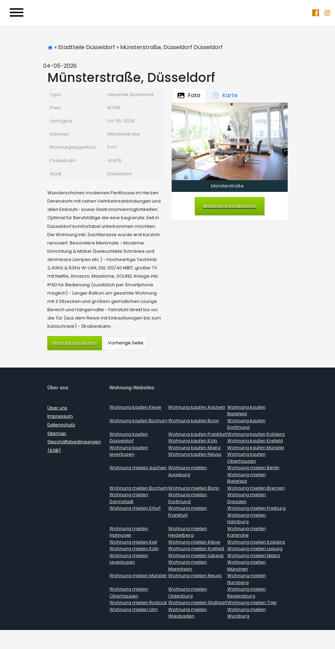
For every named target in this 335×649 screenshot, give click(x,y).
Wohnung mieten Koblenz (256, 542)
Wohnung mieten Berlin (253, 467)
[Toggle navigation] (16, 12)
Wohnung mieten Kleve (194, 542)
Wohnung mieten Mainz (253, 555)
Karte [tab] (225, 95)
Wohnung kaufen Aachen (196, 407)
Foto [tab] (189, 95)
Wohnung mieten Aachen (138, 467)
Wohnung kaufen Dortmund (246, 424)
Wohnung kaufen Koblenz (256, 434)
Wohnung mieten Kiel (133, 542)
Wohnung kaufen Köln (192, 440)
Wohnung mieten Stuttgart (197, 602)
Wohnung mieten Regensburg (246, 592)
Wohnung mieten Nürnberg (246, 579)
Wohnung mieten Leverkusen (128, 559)
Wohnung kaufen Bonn (193, 420)
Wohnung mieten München (246, 565)
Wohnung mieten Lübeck (196, 555)
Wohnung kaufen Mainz (194, 447)
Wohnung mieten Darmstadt (128, 498)
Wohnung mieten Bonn (193, 488)
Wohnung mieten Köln (134, 548)
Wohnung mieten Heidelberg (187, 532)
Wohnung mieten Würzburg (246, 613)
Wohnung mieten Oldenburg (187, 592)
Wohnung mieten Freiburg (256, 508)
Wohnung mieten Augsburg (187, 471)
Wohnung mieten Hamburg (246, 518)
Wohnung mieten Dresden (246, 498)
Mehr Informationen (74, 343)
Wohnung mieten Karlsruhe (246, 532)
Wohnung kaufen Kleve (135, 407)
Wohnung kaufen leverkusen (128, 451)
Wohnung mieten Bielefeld (246, 478)
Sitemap (56, 433)
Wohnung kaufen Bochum (138, 420)
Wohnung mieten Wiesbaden (187, 613)
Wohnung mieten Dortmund (187, 498)
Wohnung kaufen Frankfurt (197, 434)
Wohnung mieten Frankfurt (187, 511)
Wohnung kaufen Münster (256, 447)
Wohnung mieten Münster (138, 575)
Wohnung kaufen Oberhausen (246, 457)
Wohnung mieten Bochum (138, 488)
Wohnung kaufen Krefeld (255, 440)
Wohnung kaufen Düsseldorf (128, 437)
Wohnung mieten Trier (252, 602)
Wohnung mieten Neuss (195, 575)
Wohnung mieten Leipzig (255, 548)
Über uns (57, 408)
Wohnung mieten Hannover (128, 532)
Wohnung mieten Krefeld (196, 548)
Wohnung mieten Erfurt (135, 508)
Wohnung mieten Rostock (138, 602)
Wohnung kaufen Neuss (194, 454)
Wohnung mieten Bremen (256, 488)
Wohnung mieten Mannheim (187, 565)
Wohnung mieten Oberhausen (128, 592)
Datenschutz (61, 424)
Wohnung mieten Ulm (133, 609)
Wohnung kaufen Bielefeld (246, 410)
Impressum (60, 416)
